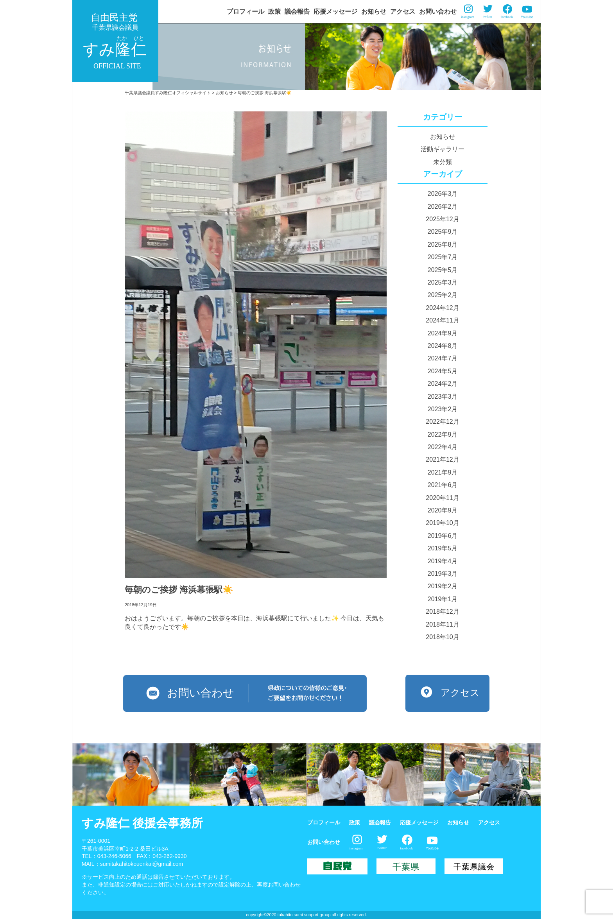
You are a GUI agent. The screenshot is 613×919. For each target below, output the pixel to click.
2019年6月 (443, 535)
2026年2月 (443, 206)
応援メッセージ (335, 11)
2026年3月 (443, 193)
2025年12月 (442, 219)
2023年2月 (443, 409)
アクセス (402, 11)
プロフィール (245, 11)
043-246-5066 (114, 856)
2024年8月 (443, 345)
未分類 (442, 162)
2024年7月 (443, 358)
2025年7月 (443, 257)
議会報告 (297, 11)
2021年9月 (443, 472)
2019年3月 (443, 573)
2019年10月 (442, 523)
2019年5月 (443, 548)
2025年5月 (443, 270)
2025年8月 (443, 244)
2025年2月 (443, 295)
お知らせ (373, 11)
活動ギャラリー (442, 149)
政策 (274, 11)
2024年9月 (443, 333)
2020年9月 (443, 510)
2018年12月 (442, 611)
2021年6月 (443, 485)
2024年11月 (442, 320)
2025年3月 (443, 282)
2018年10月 (442, 637)
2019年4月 (443, 561)
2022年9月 (443, 434)
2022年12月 (442, 421)
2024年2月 (443, 383)
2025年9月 (443, 231)
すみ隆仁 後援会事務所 (142, 823)
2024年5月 (443, 371)
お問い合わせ (438, 11)
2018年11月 (442, 624)
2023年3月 (443, 396)
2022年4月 (443, 447)
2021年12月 (442, 459)
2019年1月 (443, 599)
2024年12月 (442, 308)
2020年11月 (442, 497)
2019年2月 (443, 586)
